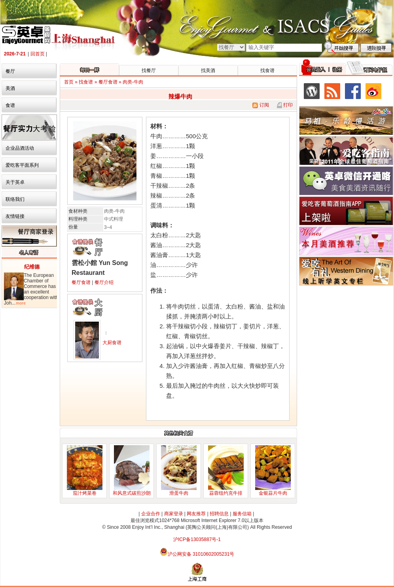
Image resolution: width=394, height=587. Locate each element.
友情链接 (15, 216)
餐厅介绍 (104, 282)
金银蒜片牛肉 (273, 493)
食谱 (10, 105)
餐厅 (10, 71)
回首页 (37, 54)
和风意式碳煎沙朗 (132, 493)
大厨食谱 (111, 342)
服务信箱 (242, 513)
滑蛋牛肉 (178, 493)
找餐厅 (149, 70)
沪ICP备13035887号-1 (197, 539)
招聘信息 (219, 513)
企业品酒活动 (20, 148)
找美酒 (208, 70)
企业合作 (150, 513)
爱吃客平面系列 (22, 165)
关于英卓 (15, 182)
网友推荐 (196, 513)
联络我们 (15, 199)
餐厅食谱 (81, 282)
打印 (287, 105)
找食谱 (267, 70)
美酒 (10, 88)
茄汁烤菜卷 (85, 493)
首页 (69, 82)
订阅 (260, 105)
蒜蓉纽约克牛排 (225, 493)
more (20, 303)
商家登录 (173, 513)
